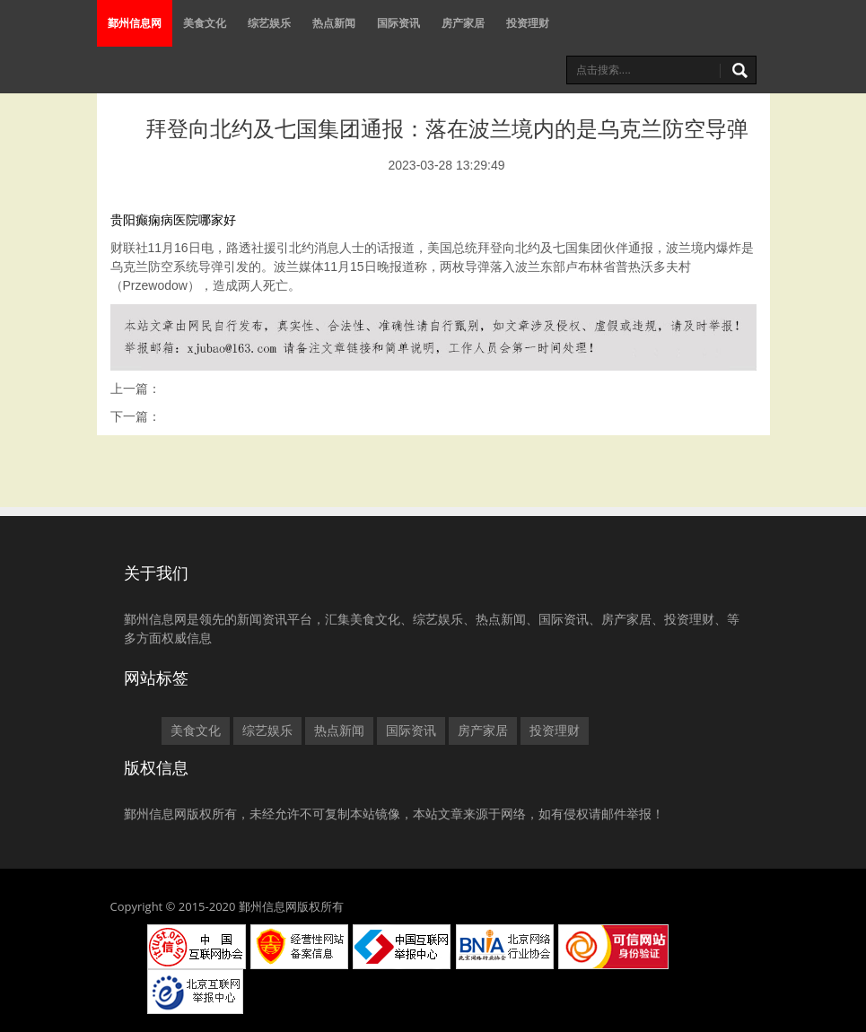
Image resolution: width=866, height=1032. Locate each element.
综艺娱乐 (269, 23)
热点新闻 (333, 23)
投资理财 (527, 23)
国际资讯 (398, 23)
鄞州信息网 (135, 23)
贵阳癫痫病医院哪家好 (173, 220)
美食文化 (204, 23)
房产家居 (463, 23)
